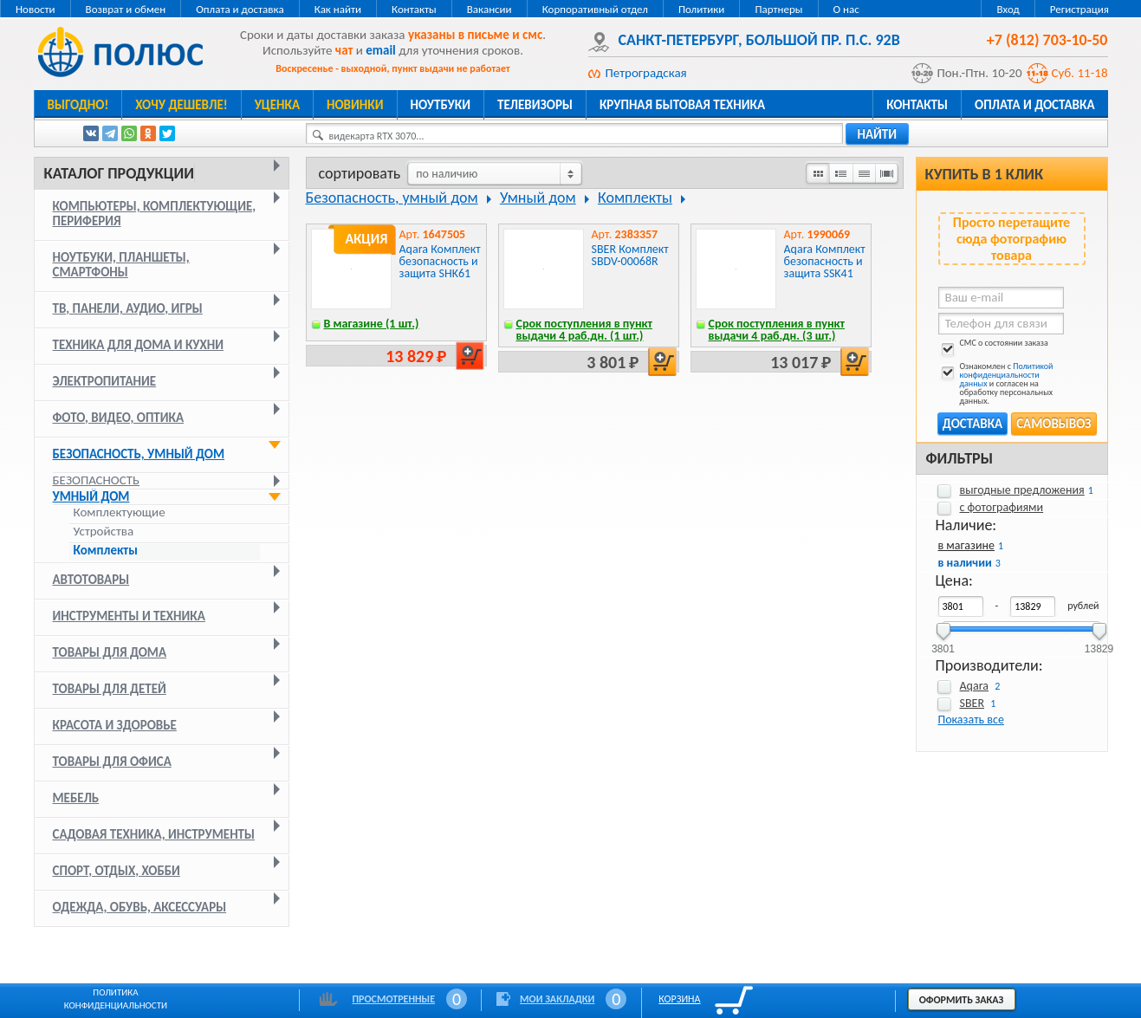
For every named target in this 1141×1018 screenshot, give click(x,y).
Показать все (971, 719)
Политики (701, 9)
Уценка (277, 105)
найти (878, 134)
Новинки (355, 105)
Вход (1007, 9)
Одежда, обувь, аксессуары (140, 907)
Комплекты (106, 550)
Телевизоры (535, 105)
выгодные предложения (1022, 490)
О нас (846, 9)
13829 (1099, 643)
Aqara (974, 685)
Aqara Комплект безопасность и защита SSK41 (824, 261)
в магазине (966, 545)
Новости (35, 9)
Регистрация (1079, 9)
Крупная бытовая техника (682, 105)
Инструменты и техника (129, 616)
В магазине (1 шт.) (371, 323)
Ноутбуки (441, 105)
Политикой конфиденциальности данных (1006, 374)
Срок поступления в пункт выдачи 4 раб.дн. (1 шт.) (584, 329)
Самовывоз (1053, 423)
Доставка (972, 423)
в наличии (965, 562)
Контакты (414, 9)
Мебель (76, 798)
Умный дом (91, 496)
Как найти (337, 9)
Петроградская (646, 73)
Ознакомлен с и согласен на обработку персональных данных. (995, 383)
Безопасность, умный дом (139, 454)
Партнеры (778, 9)
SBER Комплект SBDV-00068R (630, 255)
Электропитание (105, 381)
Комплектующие (119, 512)
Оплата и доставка (239, 9)
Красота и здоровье (115, 725)
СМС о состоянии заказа (993, 346)
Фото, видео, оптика (119, 417)
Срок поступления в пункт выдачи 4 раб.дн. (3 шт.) (777, 329)
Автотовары (91, 579)
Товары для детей (109, 689)
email (381, 50)
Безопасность (96, 480)
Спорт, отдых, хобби (116, 871)
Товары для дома (110, 652)
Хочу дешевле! (181, 105)
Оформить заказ (961, 1000)
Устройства (104, 531)
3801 (943, 643)
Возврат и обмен (126, 9)
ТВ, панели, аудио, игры (128, 308)
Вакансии (489, 9)
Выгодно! (78, 105)
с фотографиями (1002, 507)
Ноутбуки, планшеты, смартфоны (121, 265)
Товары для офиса (112, 761)
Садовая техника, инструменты (154, 834)
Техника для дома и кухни (138, 345)
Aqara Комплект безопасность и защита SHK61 (440, 261)
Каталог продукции (119, 173)
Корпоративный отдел (595, 9)
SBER (972, 703)
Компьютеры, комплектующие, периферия (154, 213)
